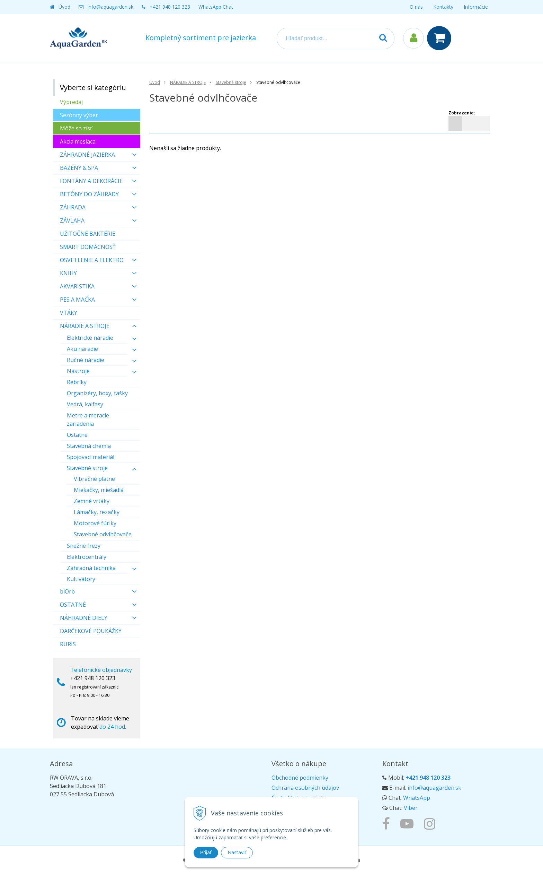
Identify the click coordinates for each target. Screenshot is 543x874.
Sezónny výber (79, 115)
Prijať (206, 852)
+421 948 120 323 (170, 6)
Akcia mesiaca (78, 141)
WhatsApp (416, 798)
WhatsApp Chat (215, 6)
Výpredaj (71, 102)
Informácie (476, 6)
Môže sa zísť (76, 128)
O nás (416, 6)
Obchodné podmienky (300, 777)
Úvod (64, 6)
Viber (411, 808)
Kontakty (443, 6)
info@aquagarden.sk (110, 6)
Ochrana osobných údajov (305, 787)
